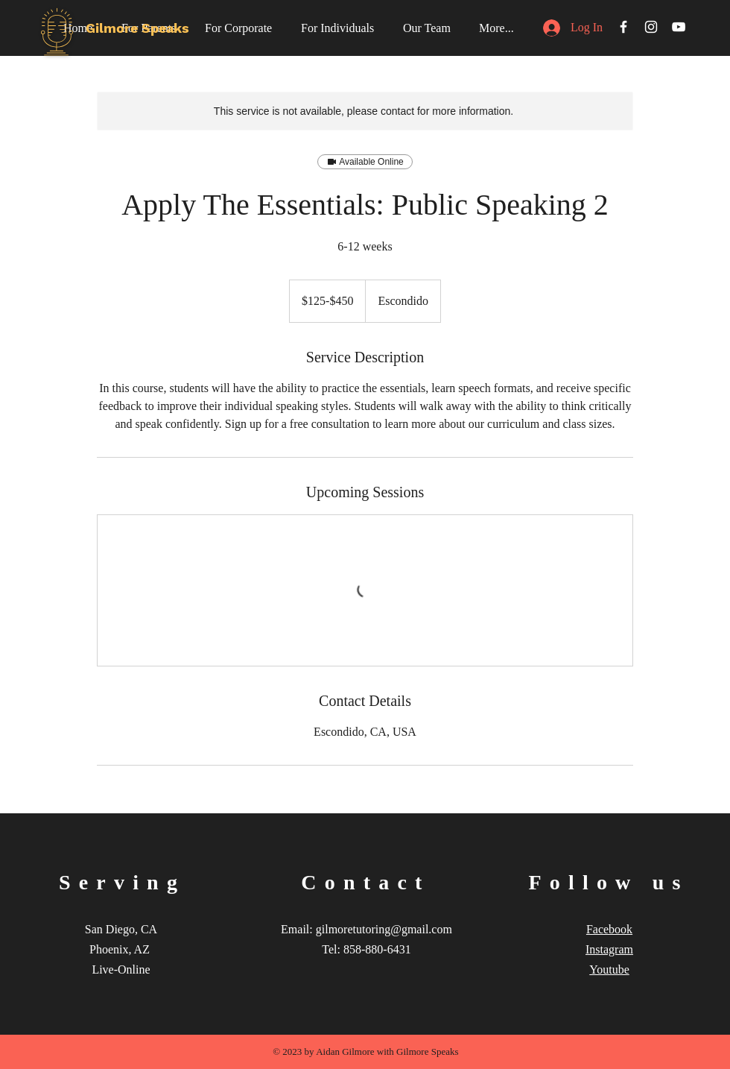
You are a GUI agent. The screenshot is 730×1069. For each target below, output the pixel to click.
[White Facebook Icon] (623, 27)
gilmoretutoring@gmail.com (384, 929)
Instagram (609, 949)
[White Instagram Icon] (651, 27)
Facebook (609, 929)
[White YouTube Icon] (678, 27)
